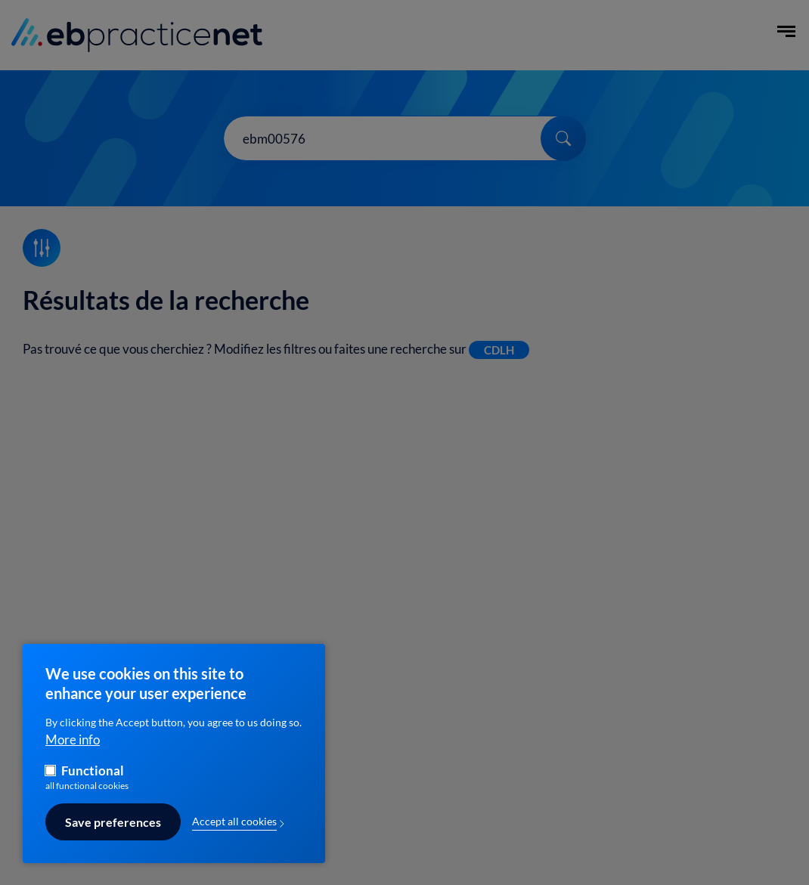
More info (72, 747)
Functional (92, 779)
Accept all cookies (234, 830)
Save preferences (113, 830)
